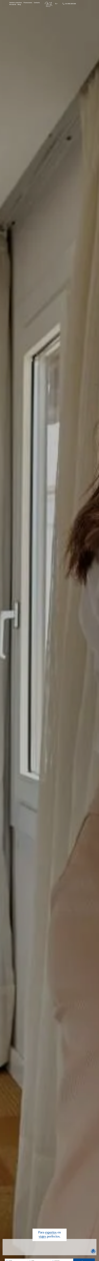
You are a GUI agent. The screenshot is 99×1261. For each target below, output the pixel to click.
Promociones (28, 3)
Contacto (37, 3)
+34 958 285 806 (70, 4)
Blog (19, 4)
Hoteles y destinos (15, 3)
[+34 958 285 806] (63, 4)
